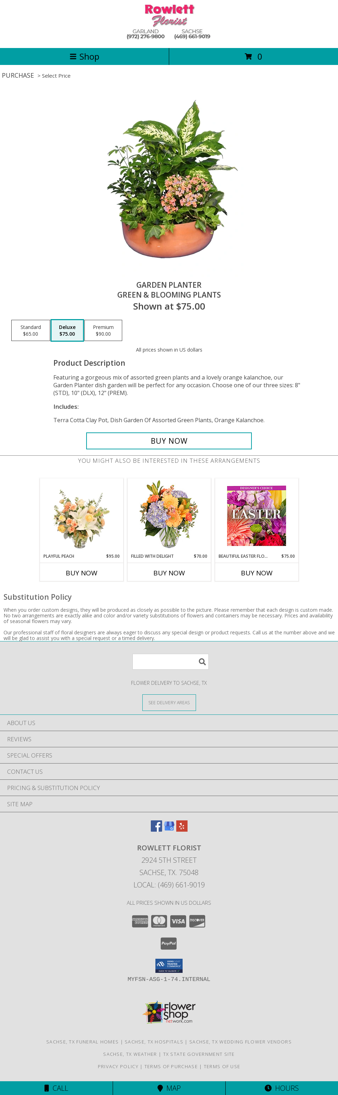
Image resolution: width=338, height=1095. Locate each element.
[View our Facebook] (156, 829)
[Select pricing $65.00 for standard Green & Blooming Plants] (31, 330)
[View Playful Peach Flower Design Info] (81, 516)
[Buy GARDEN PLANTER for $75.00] (169, 440)
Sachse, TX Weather (130, 1054)
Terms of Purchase (171, 1066)
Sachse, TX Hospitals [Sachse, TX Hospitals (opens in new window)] (154, 1042)
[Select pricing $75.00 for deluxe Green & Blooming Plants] (67, 330)
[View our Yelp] (182, 829)
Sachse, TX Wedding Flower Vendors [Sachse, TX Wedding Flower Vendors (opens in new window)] (240, 1042)
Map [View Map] (169, 1088)
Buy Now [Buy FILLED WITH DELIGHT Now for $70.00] (169, 573)
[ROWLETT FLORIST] (169, 37)
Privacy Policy (118, 1066)
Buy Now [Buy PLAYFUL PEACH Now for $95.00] (81, 573)
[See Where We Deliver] (169, 702)
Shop (84, 56)
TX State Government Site (199, 1054)
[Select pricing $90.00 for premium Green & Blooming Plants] (103, 330)
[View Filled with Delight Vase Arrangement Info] (169, 516)
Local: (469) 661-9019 (169, 885)
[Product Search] (170, 662)
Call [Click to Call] (56, 1088)
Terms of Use (222, 1066)
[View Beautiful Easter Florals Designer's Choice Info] (256, 516)
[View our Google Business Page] (169, 829)
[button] (169, 966)
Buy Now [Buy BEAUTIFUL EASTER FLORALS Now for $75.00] (257, 573)
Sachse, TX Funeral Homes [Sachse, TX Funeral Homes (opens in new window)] (82, 1042)
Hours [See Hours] (282, 1088)
